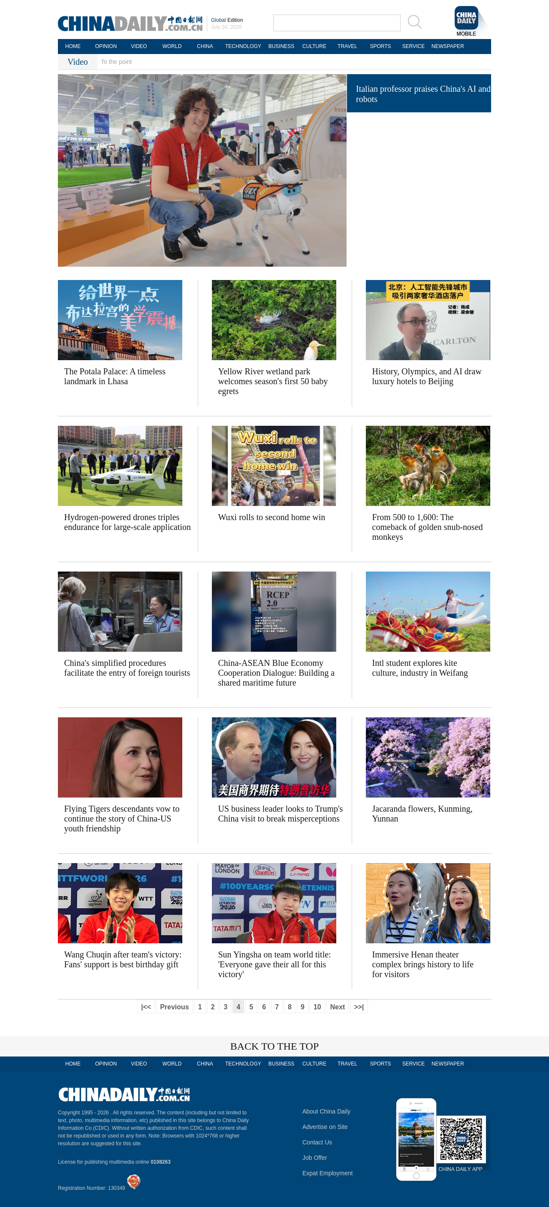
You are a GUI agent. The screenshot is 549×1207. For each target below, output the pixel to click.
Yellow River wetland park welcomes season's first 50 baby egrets (273, 381)
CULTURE (314, 46)
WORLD (172, 46)
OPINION (106, 46)
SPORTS (380, 46)
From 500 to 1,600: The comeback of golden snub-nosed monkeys (427, 527)
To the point (116, 61)
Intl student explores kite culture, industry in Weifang (420, 667)
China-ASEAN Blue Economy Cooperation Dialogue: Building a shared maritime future (276, 672)
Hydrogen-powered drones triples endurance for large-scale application (127, 522)
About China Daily (326, 1111)
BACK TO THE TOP (274, 1046)
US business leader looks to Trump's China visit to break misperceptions (280, 813)
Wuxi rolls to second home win (272, 517)
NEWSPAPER (446, 46)
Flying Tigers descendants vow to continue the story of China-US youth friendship (122, 818)
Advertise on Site (325, 1126)
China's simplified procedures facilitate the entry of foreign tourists (127, 667)
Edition (227, 20)
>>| (359, 1007)
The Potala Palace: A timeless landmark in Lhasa (115, 376)
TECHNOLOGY (243, 46)
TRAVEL (347, 46)
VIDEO (139, 46)
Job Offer (314, 1157)
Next (337, 1007)
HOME (73, 46)
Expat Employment (327, 1173)
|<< (146, 1007)
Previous (174, 1007)
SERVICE (413, 46)
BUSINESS (281, 46)
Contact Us (317, 1142)
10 (317, 1007)
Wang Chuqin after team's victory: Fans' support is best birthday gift (123, 959)
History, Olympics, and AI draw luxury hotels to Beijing (427, 376)
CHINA (205, 46)
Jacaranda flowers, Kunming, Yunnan (422, 813)
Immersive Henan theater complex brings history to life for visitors (423, 964)
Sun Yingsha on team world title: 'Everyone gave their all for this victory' (274, 964)
